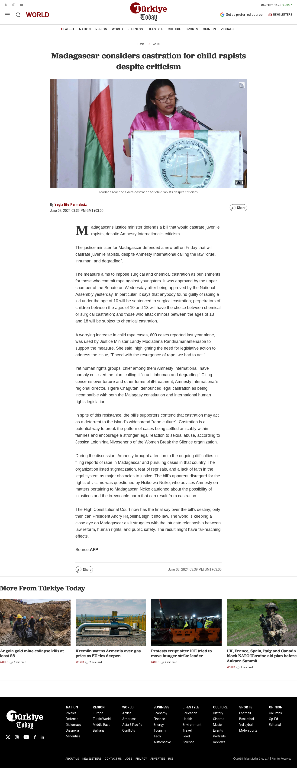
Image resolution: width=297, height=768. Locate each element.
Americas (129, 719)
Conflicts (128, 730)
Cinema (218, 719)
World (156, 44)
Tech (157, 736)
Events (218, 730)
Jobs (128, 759)
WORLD (117, 29)
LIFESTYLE (155, 29)
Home (141, 44)
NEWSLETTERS (280, 14)
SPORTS (192, 29)
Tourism (160, 730)
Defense (72, 719)
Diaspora (72, 730)
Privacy (141, 759)
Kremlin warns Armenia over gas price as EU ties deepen (108, 653)
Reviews (219, 742)
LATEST (68, 29)
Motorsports (248, 730)
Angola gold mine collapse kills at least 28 (32, 653)
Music (217, 724)
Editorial (275, 724)
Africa (126, 713)
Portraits (219, 736)
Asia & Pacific (132, 724)
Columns (275, 713)
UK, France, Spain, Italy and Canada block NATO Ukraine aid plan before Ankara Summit (262, 655)
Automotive (162, 742)
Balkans (98, 730)
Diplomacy (73, 724)
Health (187, 719)
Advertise (157, 759)
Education (190, 713)
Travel (187, 730)
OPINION (209, 29)
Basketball (247, 719)
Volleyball (246, 724)
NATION (85, 29)
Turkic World (102, 719)
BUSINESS (135, 29)
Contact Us (113, 759)
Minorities (73, 736)
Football (245, 713)
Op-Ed (273, 719)
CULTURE (174, 29)
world (37, 15)
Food (186, 736)
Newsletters (91, 759)
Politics (71, 713)
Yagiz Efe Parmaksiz (71, 204)
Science (188, 742)
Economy (160, 713)
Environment (192, 724)
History (218, 713)
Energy (159, 724)
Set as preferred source (241, 14)
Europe (98, 713)
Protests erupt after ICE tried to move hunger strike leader (181, 653)
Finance (159, 719)
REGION (101, 29)
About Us (72, 759)
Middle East (101, 724)
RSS (170, 759)
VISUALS (227, 29)
